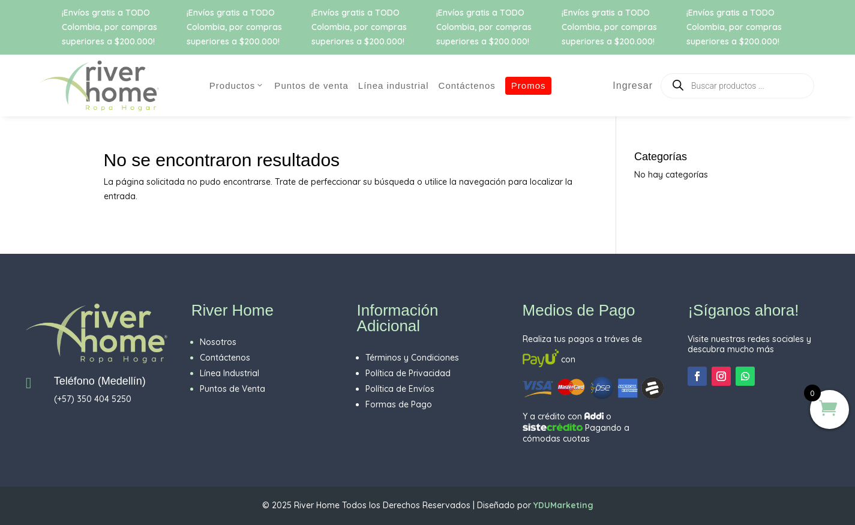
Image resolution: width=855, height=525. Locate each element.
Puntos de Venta (311, 85)
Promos (528, 85)
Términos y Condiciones (412, 357)
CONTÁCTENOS (467, 85)
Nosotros (218, 342)
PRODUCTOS (237, 85)
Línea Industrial (393, 85)
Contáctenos (225, 357)
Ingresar (627, 85)
